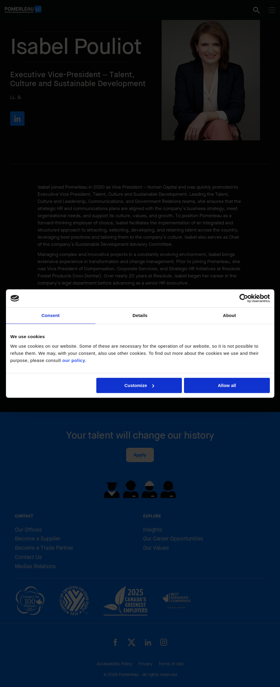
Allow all (227, 385)
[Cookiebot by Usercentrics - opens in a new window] (244, 298)
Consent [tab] (50, 315)
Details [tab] (140, 315)
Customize (139, 385)
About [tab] (229, 315)
